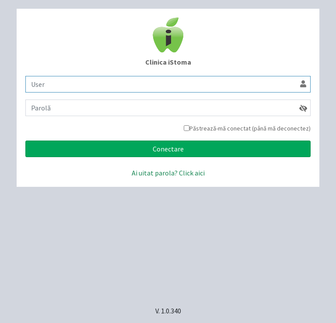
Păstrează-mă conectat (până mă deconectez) (250, 128)
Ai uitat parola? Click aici (168, 172)
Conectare (168, 148)
